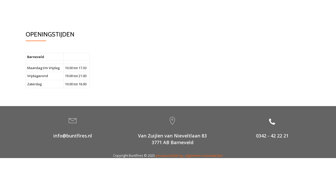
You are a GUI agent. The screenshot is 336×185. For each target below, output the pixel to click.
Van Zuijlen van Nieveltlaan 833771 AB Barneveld (172, 139)
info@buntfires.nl (72, 136)
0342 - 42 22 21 (272, 136)
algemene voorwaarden (204, 155)
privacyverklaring (169, 155)
